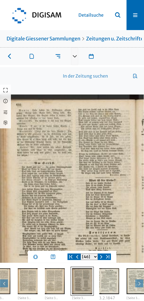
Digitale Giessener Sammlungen (43, 39)
